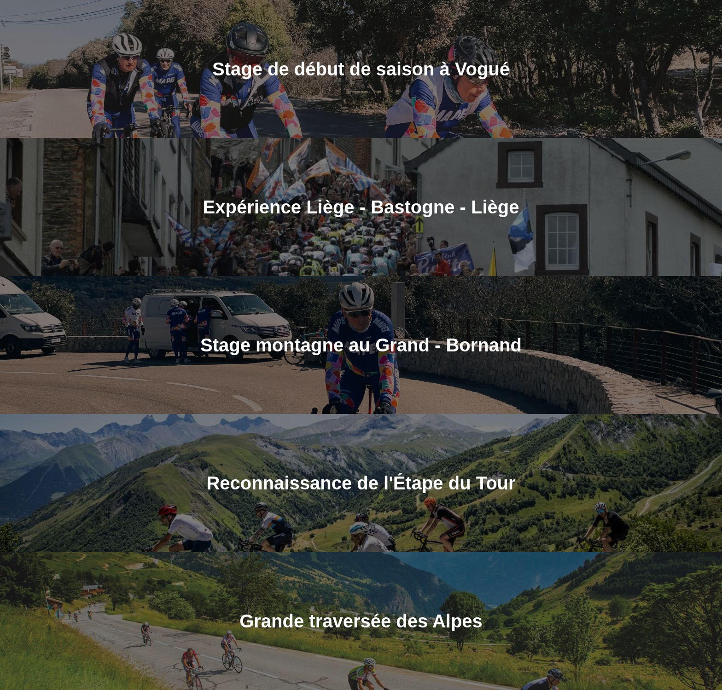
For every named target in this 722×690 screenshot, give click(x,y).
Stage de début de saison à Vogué (361, 69)
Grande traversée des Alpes (361, 621)
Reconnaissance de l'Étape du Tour (360, 483)
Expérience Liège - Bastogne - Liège (361, 207)
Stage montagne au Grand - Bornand (361, 345)
